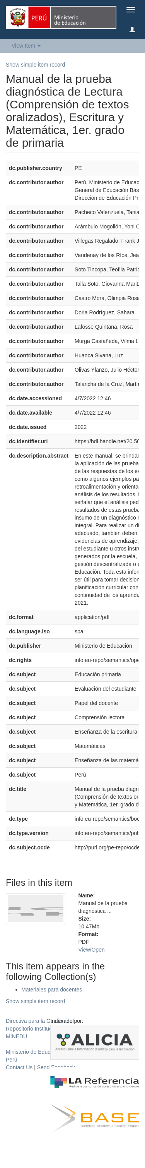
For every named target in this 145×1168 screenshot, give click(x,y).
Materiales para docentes (51, 989)
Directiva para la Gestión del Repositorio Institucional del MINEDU (40, 1028)
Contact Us (19, 1067)
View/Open (91, 950)
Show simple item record (35, 65)
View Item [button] (26, 46)
